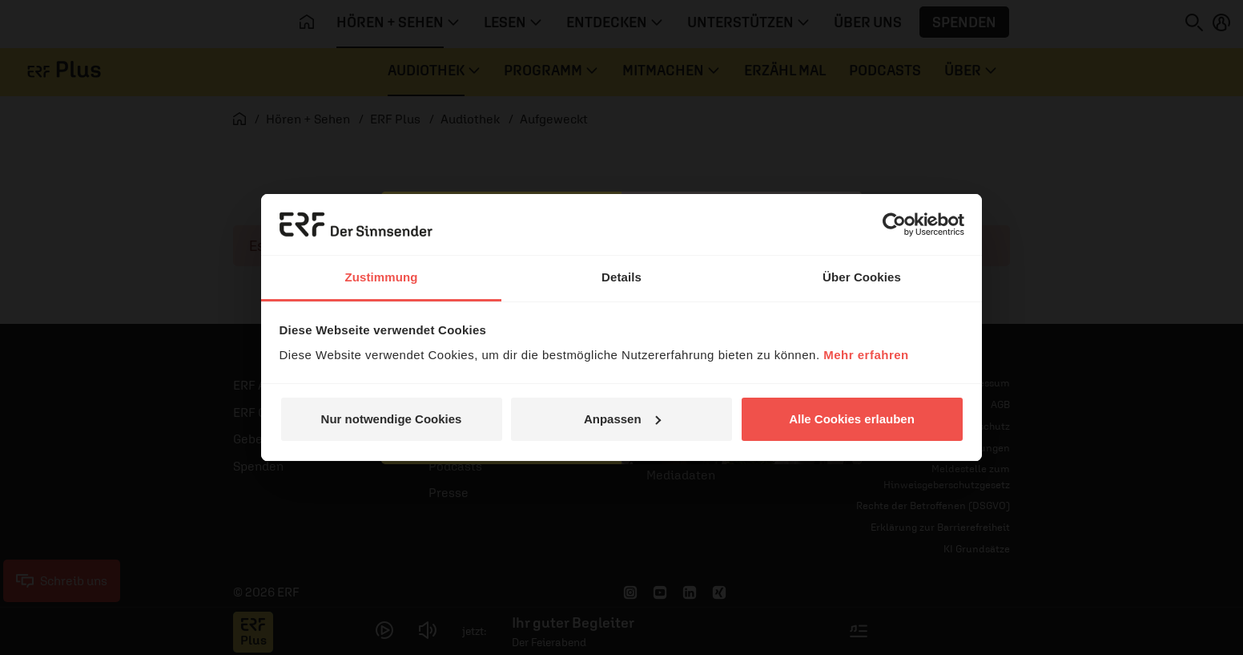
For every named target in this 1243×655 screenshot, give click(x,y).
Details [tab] (621, 277)
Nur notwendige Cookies (391, 419)
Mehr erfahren (866, 355)
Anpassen (622, 419)
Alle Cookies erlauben (852, 419)
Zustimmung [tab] (381, 277)
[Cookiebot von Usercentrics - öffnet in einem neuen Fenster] (894, 224)
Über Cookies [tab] (862, 277)
